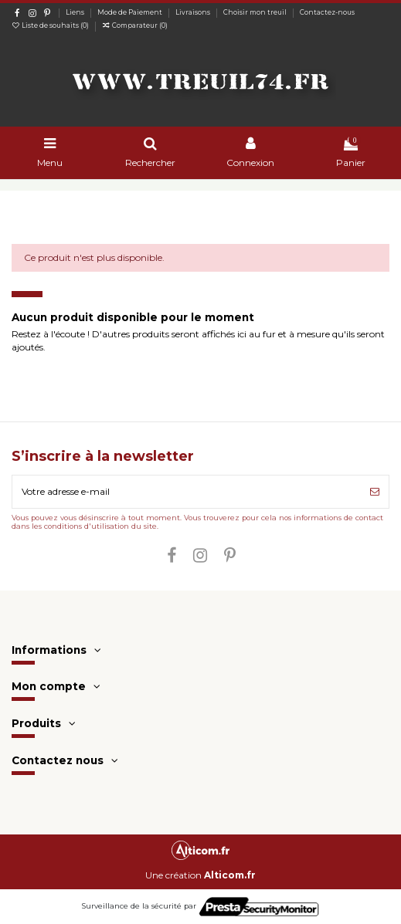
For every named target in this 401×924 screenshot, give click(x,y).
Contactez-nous (327, 12)
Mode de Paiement (130, 12)
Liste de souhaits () (51, 25)
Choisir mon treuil (255, 12)
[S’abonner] (375, 492)
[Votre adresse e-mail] (186, 492)
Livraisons (193, 12)
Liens (76, 12)
